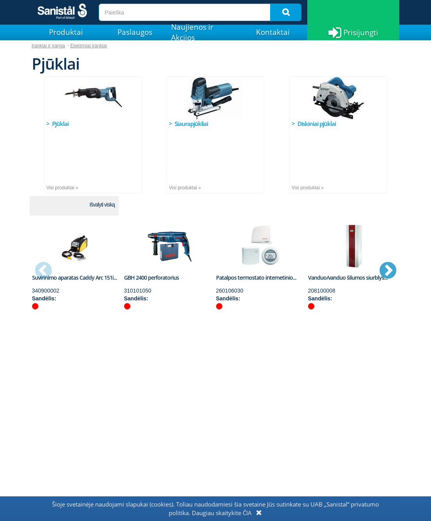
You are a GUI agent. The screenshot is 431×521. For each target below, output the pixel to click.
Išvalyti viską (102, 204)
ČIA (247, 513)
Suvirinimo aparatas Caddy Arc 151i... (74, 277)
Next (388, 271)
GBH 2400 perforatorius (151, 277)
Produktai (66, 32)
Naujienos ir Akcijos (192, 32)
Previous (43, 271)
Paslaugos (134, 32)
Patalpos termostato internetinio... (256, 277)
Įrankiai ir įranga (48, 46)
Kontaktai (273, 32)
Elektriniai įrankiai (88, 46)
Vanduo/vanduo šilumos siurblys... (348, 277)
